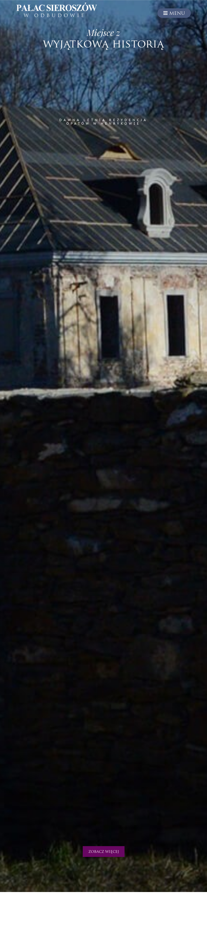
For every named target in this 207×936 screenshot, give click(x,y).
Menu (174, 13)
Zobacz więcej (103, 852)
